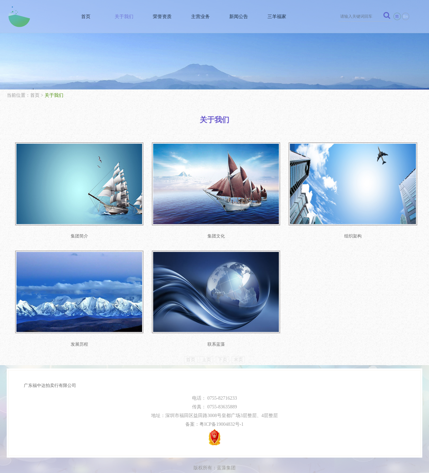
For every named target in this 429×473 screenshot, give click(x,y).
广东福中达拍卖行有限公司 (50, 380)
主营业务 (198, 16)
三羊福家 (275, 16)
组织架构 (343, 233)
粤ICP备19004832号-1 (221, 418)
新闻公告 (237, 16)
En (405, 16)
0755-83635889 (222, 401)
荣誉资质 (160, 16)
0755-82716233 (222, 392)
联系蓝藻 (210, 338)
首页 (83, 16)
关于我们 (121, 16)
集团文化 (210, 233)
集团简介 (77, 233)
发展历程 (77, 338)
